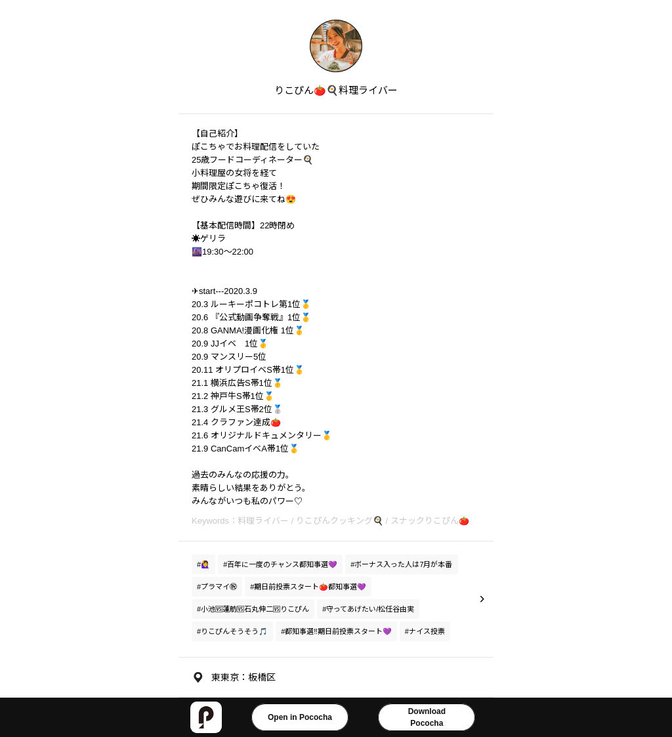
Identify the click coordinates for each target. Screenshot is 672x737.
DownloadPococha (427, 717)
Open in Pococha (300, 717)
